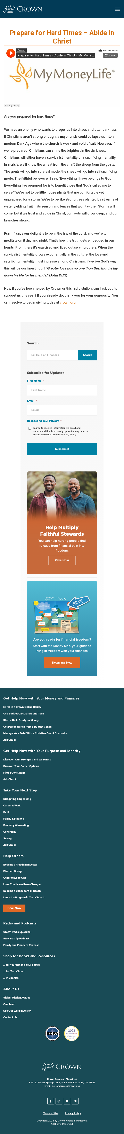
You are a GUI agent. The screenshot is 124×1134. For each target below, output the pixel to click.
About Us (11, 989)
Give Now (14, 908)
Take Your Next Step (20, 790)
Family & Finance (13, 819)
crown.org (68, 302)
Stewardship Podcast (16, 938)
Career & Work (11, 805)
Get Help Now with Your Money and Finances (41, 698)
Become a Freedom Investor (20, 864)
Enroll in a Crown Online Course (22, 707)
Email (32, 400)
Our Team (9, 1004)
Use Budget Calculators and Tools (23, 713)
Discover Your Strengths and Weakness (27, 759)
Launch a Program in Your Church (23, 897)
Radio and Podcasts (19, 923)
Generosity (9, 832)
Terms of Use (50, 1113)
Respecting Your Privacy (44, 421)
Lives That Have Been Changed (22, 884)
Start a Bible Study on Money (21, 720)
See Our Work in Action (17, 1011)
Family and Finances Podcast (21, 945)
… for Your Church (14, 971)
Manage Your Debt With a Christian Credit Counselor (35, 733)
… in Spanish (11, 978)
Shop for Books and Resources (29, 956)
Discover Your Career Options (21, 766)
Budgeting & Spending (17, 799)
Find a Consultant (14, 773)
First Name (35, 381)
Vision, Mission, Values (16, 997)
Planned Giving (12, 871)
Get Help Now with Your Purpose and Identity (42, 751)
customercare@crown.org (66, 1086)
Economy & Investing (16, 825)
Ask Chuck (9, 740)
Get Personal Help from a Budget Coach (27, 727)
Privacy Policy (73, 1113)
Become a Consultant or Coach (22, 891)
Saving (7, 838)
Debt (6, 812)
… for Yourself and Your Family (21, 965)
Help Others (13, 856)
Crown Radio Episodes (16, 932)
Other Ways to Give (14, 878)
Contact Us (10, 1017)
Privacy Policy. (69, 434)
